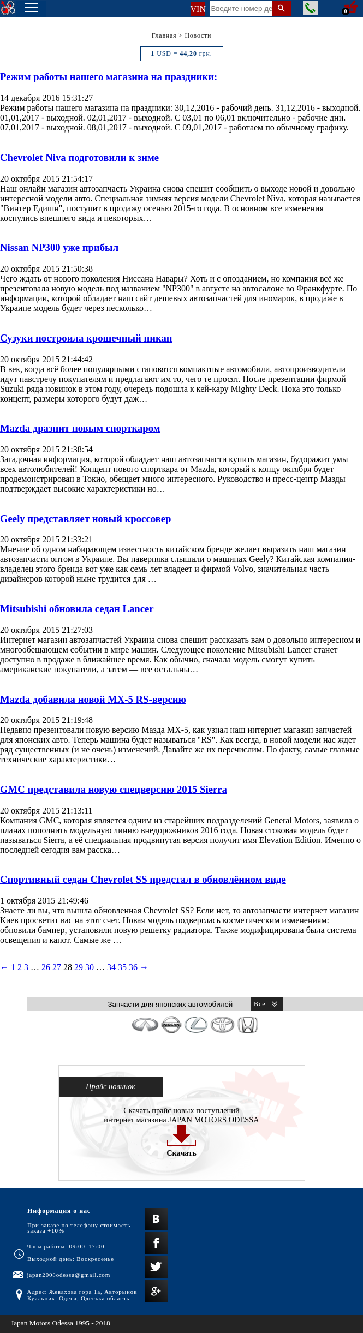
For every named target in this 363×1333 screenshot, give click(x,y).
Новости (198, 35)
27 (56, 967)
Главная (164, 35)
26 (45, 967)
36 (133, 967)
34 (111, 967)
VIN (198, 9)
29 (78, 967)
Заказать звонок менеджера (310, 8)
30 (89, 967)
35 (122, 967)
